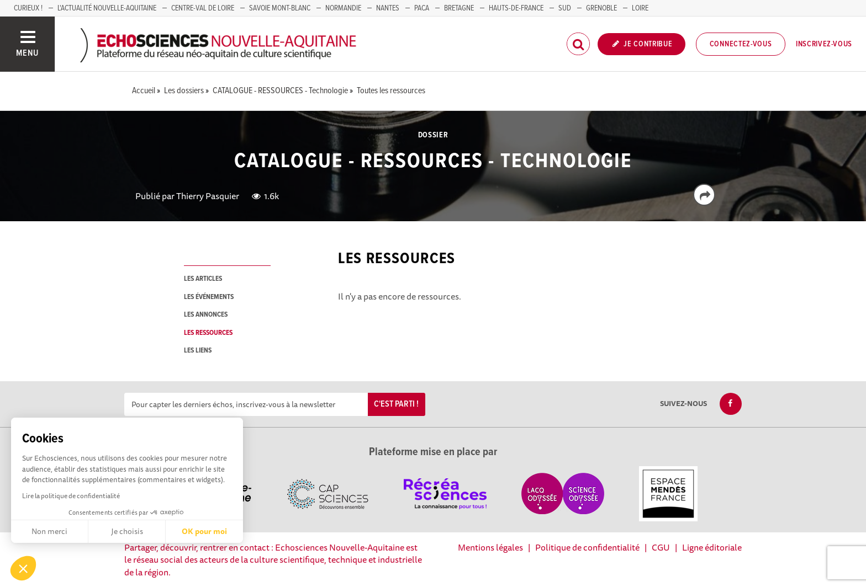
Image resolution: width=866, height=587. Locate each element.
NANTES (387, 8)
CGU (661, 547)
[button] (23, 568)
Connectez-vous (741, 44)
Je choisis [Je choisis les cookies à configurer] (127, 531)
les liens (198, 350)
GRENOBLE (601, 8)
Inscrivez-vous (824, 44)
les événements (209, 297)
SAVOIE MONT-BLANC (279, 8)
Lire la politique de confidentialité (71, 495)
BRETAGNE (459, 8)
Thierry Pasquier (207, 196)
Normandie (343, 8)
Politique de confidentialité (587, 547)
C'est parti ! (396, 404)
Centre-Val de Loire (202, 8)
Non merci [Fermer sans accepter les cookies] (49, 531)
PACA (421, 8)
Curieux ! (28, 8)
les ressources (208, 333)
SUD (564, 8)
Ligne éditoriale (712, 547)
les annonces (206, 314)
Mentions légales (490, 547)
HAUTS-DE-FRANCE (516, 8)
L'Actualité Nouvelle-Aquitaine (106, 8)
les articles (203, 279)
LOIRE (640, 8)
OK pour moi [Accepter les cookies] (204, 531)
